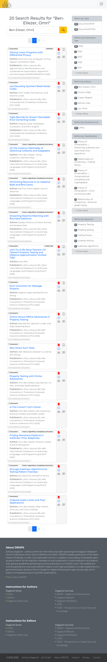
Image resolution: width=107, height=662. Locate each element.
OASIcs (10, 597)
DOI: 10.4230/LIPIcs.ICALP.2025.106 (19, 241)
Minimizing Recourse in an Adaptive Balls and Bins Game (30, 183)
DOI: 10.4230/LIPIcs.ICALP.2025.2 (19, 278)
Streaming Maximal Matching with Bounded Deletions (29, 217)
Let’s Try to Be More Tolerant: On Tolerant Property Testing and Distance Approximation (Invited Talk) (28, 253)
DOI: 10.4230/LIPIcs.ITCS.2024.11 (18, 399)
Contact (97, 657)
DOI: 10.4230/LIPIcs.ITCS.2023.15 (18, 427)
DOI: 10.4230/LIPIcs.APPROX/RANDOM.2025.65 (23, 78)
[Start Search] (63, 30)
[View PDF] (58, 50)
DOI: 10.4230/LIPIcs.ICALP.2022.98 (19, 492)
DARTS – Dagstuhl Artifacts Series (73, 594)
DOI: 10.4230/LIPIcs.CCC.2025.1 (18, 109)
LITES (59, 604)
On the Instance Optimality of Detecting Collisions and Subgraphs (30, 149)
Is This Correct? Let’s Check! (25, 407)
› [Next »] (43, 40)
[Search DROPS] (33, 30)
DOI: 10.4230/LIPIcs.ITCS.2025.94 (18, 368)
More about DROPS (17, 577)
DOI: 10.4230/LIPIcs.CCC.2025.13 (18, 140)
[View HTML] (63, 50)
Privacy (86, 657)
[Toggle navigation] (101, 4)
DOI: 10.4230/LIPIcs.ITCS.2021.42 (18, 523)
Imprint (75, 657)
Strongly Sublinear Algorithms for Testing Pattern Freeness (28, 470)
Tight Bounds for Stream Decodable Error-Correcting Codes (30, 118)
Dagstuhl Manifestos (67, 601)
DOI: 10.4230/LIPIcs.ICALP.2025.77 (19, 207)
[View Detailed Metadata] (58, 53)
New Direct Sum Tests (22, 348)
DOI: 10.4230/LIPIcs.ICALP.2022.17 (19, 461)
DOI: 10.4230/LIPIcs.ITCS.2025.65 (18, 339)
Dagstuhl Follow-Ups (17, 601)
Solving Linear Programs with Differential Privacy (26, 53)
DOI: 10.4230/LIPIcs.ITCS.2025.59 (18, 308)
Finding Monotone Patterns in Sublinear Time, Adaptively (27, 436)
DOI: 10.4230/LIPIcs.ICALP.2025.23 (19, 173)
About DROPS (61, 657)
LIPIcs (10, 594)
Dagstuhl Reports (65, 597)
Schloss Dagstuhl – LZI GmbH (36, 657)
